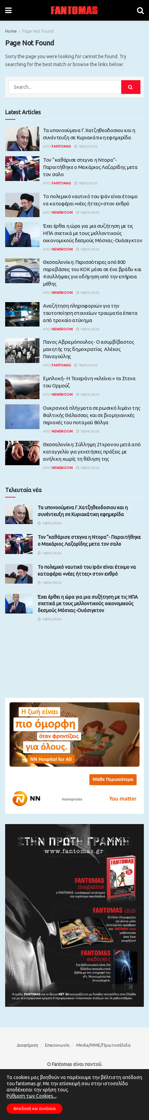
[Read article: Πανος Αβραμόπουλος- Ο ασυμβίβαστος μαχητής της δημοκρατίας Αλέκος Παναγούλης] (22, 350)
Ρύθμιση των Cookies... (31, 1096)
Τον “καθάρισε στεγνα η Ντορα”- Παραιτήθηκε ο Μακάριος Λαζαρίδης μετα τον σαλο (90, 167)
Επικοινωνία (57, 1045)
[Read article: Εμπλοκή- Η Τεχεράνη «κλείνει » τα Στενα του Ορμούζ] (22, 387)
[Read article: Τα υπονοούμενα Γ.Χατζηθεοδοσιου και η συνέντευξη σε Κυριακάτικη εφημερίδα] (22, 139)
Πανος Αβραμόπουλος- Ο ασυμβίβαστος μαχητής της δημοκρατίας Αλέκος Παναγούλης (88, 349)
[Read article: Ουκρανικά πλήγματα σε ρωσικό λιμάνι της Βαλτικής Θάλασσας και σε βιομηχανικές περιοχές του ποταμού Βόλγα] (22, 416)
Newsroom (62, 212)
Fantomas (61, 146)
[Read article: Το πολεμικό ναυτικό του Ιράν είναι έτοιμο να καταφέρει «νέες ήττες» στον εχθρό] (22, 205)
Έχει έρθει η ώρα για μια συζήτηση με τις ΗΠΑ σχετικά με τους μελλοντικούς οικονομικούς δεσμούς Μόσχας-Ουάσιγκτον (92, 233)
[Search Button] (140, 10)
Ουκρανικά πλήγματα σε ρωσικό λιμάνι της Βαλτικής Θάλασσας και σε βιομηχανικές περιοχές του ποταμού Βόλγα (91, 415)
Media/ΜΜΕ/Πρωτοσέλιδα (103, 1045)
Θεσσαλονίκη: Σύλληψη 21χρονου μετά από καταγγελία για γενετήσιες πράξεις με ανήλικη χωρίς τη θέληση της (92, 451)
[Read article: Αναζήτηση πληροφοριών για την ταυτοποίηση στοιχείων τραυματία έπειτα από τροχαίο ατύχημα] (22, 314)
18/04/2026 (85, 146)
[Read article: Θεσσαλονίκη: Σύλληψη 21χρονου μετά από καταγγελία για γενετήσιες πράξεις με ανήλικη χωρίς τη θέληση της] (22, 453)
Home (11, 31)
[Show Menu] (8, 10)
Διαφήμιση (27, 1045)
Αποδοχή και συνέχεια (34, 1108)
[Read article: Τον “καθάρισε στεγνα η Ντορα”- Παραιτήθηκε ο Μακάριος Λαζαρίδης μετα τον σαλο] (22, 168)
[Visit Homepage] (74, 10)
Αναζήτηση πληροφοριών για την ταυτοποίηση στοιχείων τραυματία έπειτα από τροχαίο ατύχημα (90, 313)
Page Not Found (38, 31)
